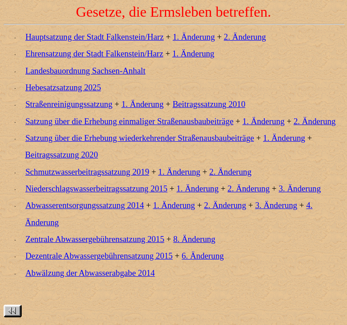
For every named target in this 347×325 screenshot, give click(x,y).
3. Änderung (300, 188)
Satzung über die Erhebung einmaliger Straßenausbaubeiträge (129, 121)
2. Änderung (245, 37)
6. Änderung (203, 255)
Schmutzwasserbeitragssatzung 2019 (87, 171)
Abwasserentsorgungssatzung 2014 (84, 205)
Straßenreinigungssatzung (69, 104)
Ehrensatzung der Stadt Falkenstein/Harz (94, 53)
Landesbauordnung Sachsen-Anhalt (85, 70)
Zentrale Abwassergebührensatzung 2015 (94, 239)
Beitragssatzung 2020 (61, 154)
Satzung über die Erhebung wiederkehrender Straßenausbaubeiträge (139, 138)
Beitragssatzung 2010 (209, 104)
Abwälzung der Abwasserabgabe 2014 (90, 273)
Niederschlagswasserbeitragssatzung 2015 (96, 188)
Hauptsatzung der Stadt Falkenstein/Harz (94, 37)
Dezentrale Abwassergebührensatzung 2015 (99, 255)
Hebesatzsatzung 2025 (63, 87)
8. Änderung (194, 239)
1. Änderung (194, 37)
